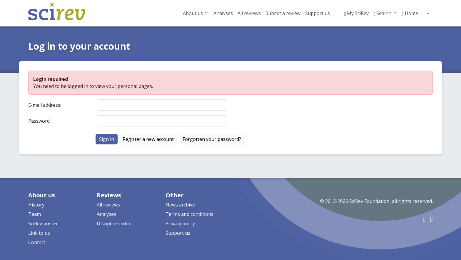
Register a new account (148, 139)
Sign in (106, 139)
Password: (39, 121)
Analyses (223, 13)
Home (410, 13)
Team (34, 214)
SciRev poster (43, 223)
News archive (180, 204)
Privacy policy (180, 223)
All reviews (249, 13)
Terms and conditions (189, 214)
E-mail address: (44, 105)
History (36, 204)
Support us (317, 13)
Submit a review (282, 13)
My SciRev (356, 13)
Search (382, 13)
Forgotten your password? (212, 139)
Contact (36, 242)
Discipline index (114, 223)
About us (193, 13)
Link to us (39, 233)
